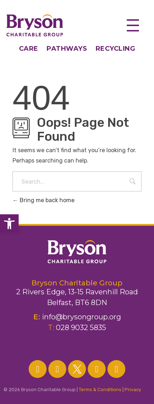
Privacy (133, 389)
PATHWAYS (67, 49)
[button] (9, 223)
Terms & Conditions (100, 389)
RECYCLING (115, 49)
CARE (33, 49)
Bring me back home (43, 200)
